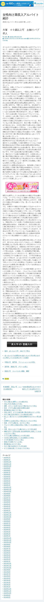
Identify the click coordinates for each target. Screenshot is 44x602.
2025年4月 (7, 479)
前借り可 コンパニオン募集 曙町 (17, 371)
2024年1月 (7, 510)
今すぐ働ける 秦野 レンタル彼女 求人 (16, 401)
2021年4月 (7, 580)
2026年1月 (7, 460)
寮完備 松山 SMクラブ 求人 (13, 410)
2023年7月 (7, 523)
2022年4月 (7, 555)
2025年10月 (7, 466)
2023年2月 (7, 534)
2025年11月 (7, 464)
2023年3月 (7, 532)
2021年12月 (7, 563)
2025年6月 (7, 474)
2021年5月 (7, 578)
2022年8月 (7, 546)
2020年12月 (7, 589)
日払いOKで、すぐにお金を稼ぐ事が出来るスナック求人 (22, 412)
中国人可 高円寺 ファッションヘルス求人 (20, 362)
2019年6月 (7, 595)
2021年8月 (7, 572)
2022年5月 (7, 553)
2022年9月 (7, 544)
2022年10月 (7, 542)
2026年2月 (7, 457)
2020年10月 (7, 593)
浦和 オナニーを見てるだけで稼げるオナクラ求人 (20, 406)
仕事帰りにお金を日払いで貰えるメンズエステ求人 (20, 421)
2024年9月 (7, 493)
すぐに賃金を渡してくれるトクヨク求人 (17, 448)
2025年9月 (7, 468)
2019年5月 (7, 597)
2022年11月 (7, 540)
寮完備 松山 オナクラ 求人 (12, 444)
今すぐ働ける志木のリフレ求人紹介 (15, 446)
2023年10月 (7, 517)
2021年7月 (7, 574)
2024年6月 (7, 500)
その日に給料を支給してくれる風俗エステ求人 (19, 438)
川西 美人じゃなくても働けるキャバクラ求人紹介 (20, 429)
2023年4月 (7, 529)
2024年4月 (7, 504)
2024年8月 (7, 496)
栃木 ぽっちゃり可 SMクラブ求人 (17, 351)
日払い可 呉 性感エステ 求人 (13, 404)
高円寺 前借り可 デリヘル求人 (16, 367)
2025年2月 (7, 483)
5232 (5, 36)
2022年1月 (7, 561)
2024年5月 (7, 502)
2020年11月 (7, 591)
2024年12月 (7, 487)
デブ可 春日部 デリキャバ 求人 (14, 440)
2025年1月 (7, 485)
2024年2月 (7, 508)
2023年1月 (7, 536)
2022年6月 (7, 551)
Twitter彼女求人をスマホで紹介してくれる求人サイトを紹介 (31, 389)
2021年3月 (7, 582)
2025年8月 (7, 470)
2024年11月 (7, 489)
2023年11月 (7, 515)
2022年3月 (7, 557)
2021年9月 (7, 570)
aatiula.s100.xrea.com (15, 36)
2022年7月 (7, 549)
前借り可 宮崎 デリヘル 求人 (13, 442)
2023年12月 (7, 513)
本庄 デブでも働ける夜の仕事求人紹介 (17, 408)
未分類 (7, 378)
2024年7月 (7, 498)
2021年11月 (7, 565)
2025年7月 (7, 472)
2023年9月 (7, 519)
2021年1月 (7, 587)
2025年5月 (7, 477)
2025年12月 (7, 462)
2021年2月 (7, 585)
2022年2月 (7, 559)
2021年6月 (7, 576)
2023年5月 (7, 527)
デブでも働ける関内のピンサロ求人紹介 (17, 435)
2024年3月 (7, 506)
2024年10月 (7, 491)
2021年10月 (7, 568)
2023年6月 (7, 525)
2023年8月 (7, 521)
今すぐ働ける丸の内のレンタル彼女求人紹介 (18, 414)
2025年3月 (7, 481)
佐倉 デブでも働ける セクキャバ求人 (17, 423)
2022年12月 (7, 538)
